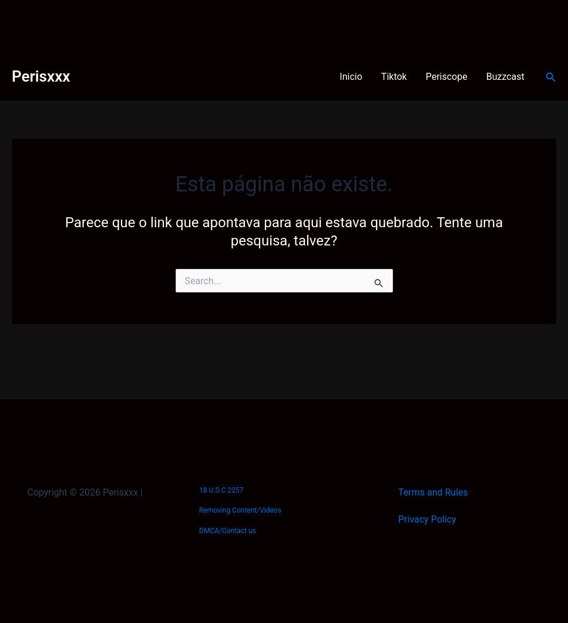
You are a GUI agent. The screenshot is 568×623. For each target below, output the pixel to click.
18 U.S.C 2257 (221, 490)
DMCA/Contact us (227, 531)
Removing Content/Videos (240, 510)
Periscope (447, 76)
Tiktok (394, 76)
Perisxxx (41, 76)
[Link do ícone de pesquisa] (551, 77)
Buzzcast (505, 76)
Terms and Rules (433, 492)
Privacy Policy (427, 519)
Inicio (351, 76)
